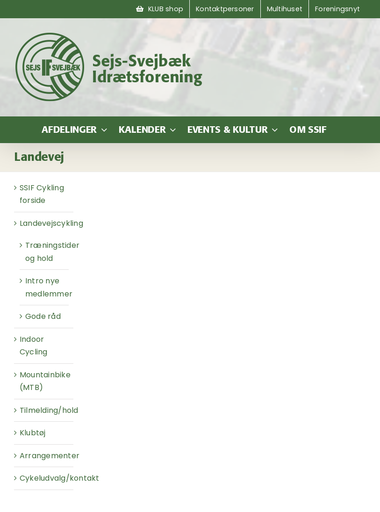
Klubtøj (33, 432)
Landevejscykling (51, 223)
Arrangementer (49, 455)
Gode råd (43, 316)
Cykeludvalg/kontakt (60, 478)
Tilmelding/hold (49, 410)
